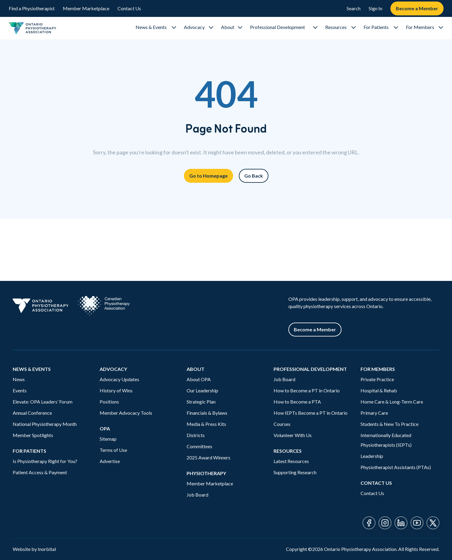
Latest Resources (291, 461)
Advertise (110, 461)
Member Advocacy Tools (126, 413)
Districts (196, 435)
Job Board (197, 494)
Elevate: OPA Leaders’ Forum (42, 401)
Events (20, 390)
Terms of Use (113, 450)
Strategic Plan (201, 401)
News (19, 379)
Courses (282, 424)
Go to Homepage (208, 176)
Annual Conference (32, 413)
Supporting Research (295, 472)
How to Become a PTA (297, 401)
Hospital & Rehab (379, 390)
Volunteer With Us (293, 435)
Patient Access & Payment (40, 472)
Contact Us (129, 8)
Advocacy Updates (119, 379)
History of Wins (116, 390)
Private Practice (377, 379)
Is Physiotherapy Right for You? (45, 461)
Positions (109, 401)
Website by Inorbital (34, 549)
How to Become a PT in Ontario (307, 390)
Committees (199, 446)
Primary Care (374, 413)
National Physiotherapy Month (45, 424)
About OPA (199, 379)
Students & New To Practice (389, 424)
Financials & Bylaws (207, 413)
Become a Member (417, 8)
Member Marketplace (86, 8)
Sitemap (108, 439)
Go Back (253, 176)
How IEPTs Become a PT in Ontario (311, 413)
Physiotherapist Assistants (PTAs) (396, 467)
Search (354, 8)
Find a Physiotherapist (32, 8)
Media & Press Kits (206, 424)
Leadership (372, 456)
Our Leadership (202, 390)
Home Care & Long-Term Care (392, 401)
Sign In (375, 8)
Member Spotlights (33, 435)
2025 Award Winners (208, 457)
